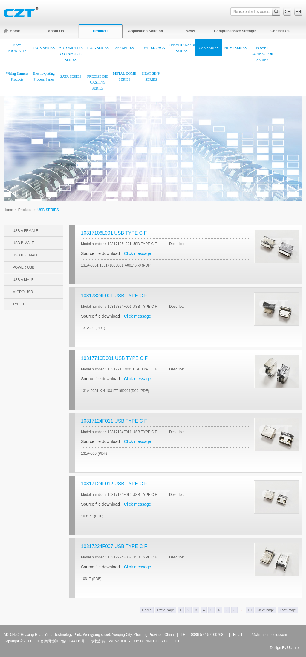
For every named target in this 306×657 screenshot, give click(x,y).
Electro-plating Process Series (44, 76)
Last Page (288, 610)
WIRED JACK (154, 48)
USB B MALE (23, 243)
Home (12, 31)
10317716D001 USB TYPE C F (114, 358)
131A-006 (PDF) (94, 453)
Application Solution (145, 31)
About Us (56, 31)
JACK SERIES (44, 48)
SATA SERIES (70, 76)
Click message (137, 253)
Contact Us (279, 31)
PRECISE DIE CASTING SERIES (97, 82)
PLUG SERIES (98, 48)
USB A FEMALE (25, 231)
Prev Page (165, 610)
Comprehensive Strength (235, 31)
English (298, 11)
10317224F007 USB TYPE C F (114, 546)
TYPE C (19, 304)
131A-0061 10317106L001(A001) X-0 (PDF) (116, 265)
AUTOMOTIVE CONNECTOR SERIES (71, 54)
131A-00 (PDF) (93, 328)
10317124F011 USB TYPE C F (114, 421)
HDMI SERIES (235, 48)
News (190, 31)
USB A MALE (23, 280)
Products (100, 31)
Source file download (100, 253)
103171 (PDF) (92, 516)
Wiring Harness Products (17, 76)
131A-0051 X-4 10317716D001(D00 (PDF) (115, 391)
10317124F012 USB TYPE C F (114, 483)
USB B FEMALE (26, 255)
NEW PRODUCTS (17, 48)
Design (275, 648)
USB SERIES (208, 48)
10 (250, 610)
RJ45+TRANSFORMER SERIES (181, 48)
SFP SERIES (124, 48)
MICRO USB (23, 292)
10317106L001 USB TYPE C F (114, 233)
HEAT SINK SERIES (151, 76)
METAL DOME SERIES (124, 76)
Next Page (265, 610)
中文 (287, 11)
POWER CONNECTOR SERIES (262, 54)
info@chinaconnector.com (266, 635)
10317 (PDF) (91, 579)
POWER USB (23, 267)
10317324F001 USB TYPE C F (114, 295)
